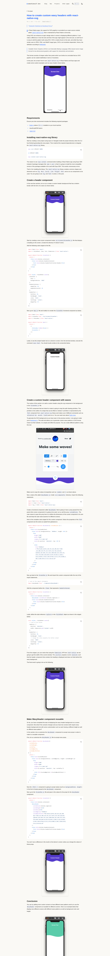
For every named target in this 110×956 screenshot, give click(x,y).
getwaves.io (34, 420)
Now (51, 3)
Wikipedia (43, 44)
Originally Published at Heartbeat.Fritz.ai (40, 26)
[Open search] (75, 4)
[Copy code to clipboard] (81, 150)
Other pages (65, 3)
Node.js (31, 125)
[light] (82, 4)
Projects (57, 3)
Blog (45, 3)
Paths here (72, 415)
